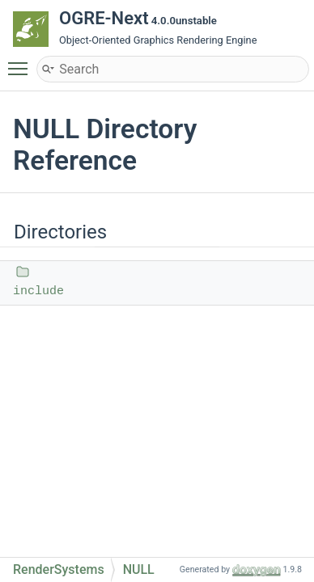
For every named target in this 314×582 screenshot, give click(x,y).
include (38, 291)
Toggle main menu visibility (22, 61)
